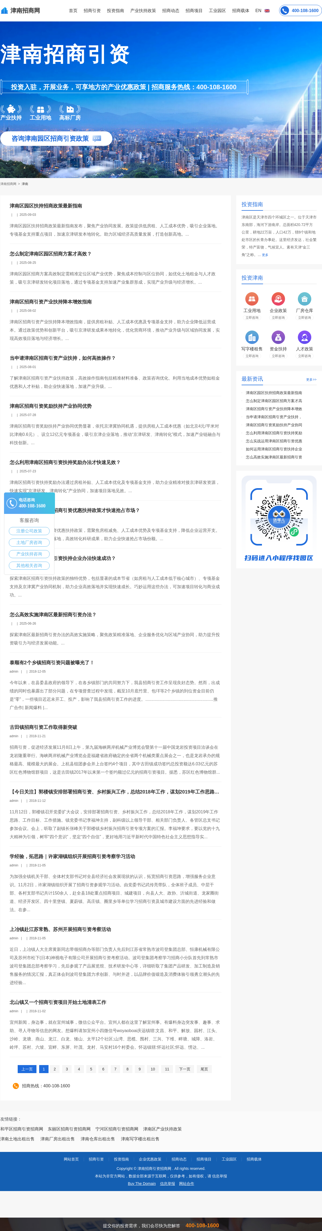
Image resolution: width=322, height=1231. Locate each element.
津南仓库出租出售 (98, 1139)
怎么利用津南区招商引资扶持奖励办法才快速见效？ (65, 462)
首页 (73, 10)
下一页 (184, 1069)
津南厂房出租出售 (57, 1139)
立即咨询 (252, 318)
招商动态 (170, 10)
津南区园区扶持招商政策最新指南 (46, 206)
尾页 (204, 1069)
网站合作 (186, 1183)
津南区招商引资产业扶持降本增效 (274, 409)
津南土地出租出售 (17, 1139)
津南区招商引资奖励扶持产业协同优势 (51, 406)
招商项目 (194, 10)
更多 (265, 255)
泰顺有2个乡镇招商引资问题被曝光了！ (52, 662)
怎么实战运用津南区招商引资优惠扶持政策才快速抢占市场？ (75, 510)
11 (167, 1069)
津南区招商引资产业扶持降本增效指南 (51, 302)
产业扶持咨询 (29, 554)
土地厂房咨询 (29, 542)
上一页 (27, 1069)
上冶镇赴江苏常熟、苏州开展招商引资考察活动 (60, 929)
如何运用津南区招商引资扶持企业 (274, 449)
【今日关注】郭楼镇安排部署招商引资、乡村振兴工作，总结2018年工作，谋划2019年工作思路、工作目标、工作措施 (136, 792)
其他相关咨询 (29, 565)
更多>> (311, 379)
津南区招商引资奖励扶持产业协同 (274, 425)
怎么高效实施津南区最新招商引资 (274, 457)
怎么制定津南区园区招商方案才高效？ (51, 254)
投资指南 (115, 10)
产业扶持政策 (143, 10)
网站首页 (71, 1159)
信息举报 (167, 1183)
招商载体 (254, 1159)
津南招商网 (8, 184)
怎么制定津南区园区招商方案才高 (274, 401)
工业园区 (217, 10)
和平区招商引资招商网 (21, 1129)
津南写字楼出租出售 (140, 1139)
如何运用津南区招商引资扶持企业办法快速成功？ (63, 558)
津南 (25, 184)
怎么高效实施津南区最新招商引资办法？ (53, 614)
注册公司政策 (29, 531)
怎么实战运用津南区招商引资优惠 (274, 441)
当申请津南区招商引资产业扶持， (274, 417)
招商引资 (92, 10)
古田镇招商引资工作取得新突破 (43, 727)
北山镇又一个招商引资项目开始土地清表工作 (58, 1002)
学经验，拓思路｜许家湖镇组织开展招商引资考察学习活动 (72, 856)
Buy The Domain (142, 1183)
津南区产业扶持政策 (162, 1129)
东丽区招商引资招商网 (69, 1129)
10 (153, 1069)
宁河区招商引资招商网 (116, 1129)
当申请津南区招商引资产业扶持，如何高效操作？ (63, 358)
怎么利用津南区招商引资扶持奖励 (274, 433)
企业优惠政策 (150, 1159)
